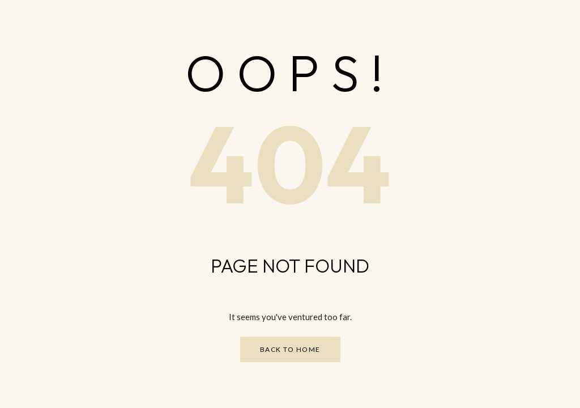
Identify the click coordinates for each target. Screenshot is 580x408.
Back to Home (290, 349)
